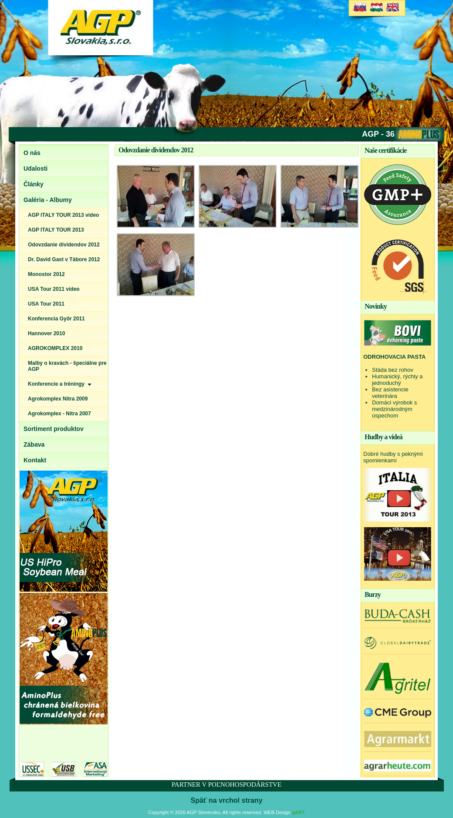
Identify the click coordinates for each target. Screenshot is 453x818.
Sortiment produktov (54, 428)
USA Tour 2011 (46, 304)
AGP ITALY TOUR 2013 (56, 230)
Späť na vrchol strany (226, 800)
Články (34, 184)
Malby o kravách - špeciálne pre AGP (67, 366)
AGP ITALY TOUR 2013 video (63, 215)
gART (298, 812)
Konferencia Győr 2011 (56, 319)
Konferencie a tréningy (59, 384)
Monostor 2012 (46, 274)
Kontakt (35, 460)
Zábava (34, 444)
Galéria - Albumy (48, 199)
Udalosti (35, 168)
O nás (32, 152)
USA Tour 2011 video (54, 289)
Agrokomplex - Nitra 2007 (59, 414)
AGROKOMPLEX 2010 (55, 348)
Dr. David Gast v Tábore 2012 (64, 259)
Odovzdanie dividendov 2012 (64, 245)
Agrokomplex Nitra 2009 (58, 399)
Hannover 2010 (46, 333)
